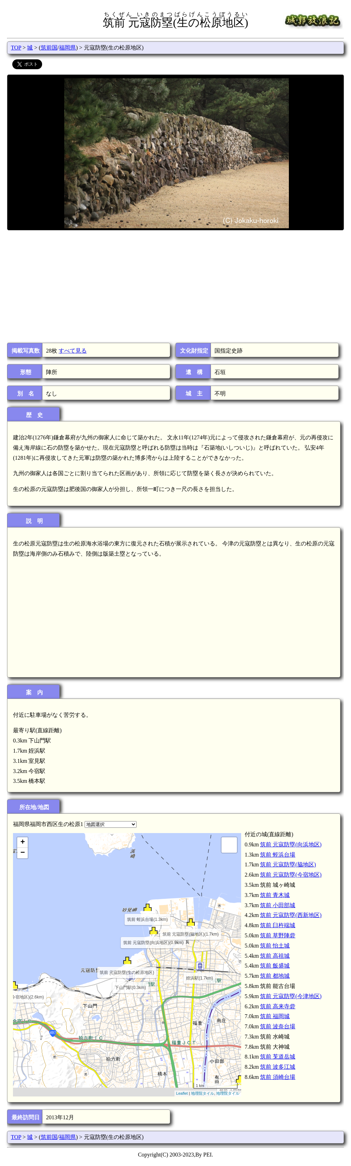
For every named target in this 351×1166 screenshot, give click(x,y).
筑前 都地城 (275, 976)
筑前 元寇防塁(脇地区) (288, 864)
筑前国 (49, 48)
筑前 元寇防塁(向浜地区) (291, 844)
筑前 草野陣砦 (277, 935)
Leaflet (182, 1093)
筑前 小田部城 (277, 905)
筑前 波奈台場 (277, 1026)
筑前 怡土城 (275, 946)
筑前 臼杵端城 (277, 925)
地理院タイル (202, 1093)
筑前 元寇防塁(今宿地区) (291, 875)
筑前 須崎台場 (277, 1077)
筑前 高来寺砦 (277, 1006)
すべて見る (73, 351)
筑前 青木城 (275, 895)
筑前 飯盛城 (275, 966)
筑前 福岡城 (275, 1016)
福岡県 (67, 48)
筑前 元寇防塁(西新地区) (291, 915)
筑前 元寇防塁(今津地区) (291, 996)
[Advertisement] (175, 286)
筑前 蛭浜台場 (277, 855)
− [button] (22, 853)
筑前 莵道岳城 (277, 1057)
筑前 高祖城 (275, 956)
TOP (16, 48)
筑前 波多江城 (277, 1067)
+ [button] (22, 842)
